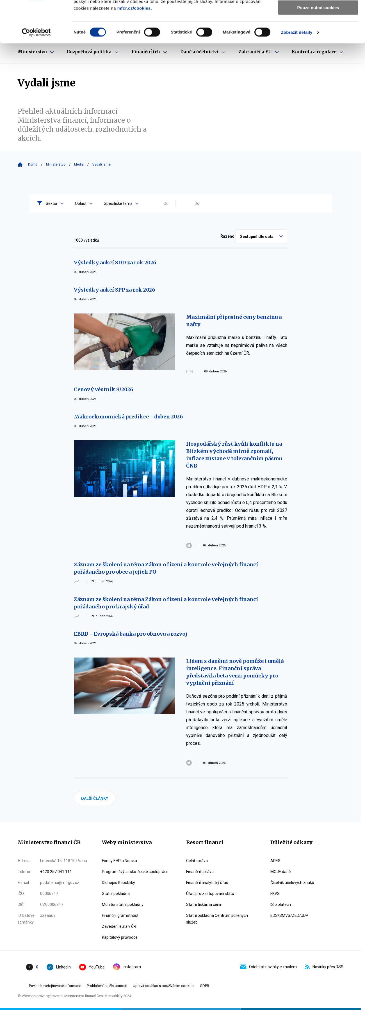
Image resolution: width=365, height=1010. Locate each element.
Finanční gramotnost (120, 915)
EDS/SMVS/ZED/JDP (289, 915)
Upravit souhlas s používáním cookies (163, 986)
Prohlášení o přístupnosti (107, 986)
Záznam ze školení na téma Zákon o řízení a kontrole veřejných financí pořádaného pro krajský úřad (166, 603)
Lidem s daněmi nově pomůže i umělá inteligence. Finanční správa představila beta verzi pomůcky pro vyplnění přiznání (235, 672)
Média (79, 164)
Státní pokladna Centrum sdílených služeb (217, 918)
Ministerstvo (55, 164)
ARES (275, 860)
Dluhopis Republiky (118, 882)
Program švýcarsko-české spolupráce (135, 871)
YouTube (92, 967)
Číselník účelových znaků (292, 882)
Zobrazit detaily (296, 71)
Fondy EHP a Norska (119, 860)
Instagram (127, 966)
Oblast (84, 203)
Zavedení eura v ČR (119, 926)
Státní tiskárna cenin (204, 904)
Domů (32, 164)
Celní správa (197, 860)
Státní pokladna (116, 893)
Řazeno (227, 236)
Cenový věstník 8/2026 (103, 389)
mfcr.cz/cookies (134, 47)
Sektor (55, 203)
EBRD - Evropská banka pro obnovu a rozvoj (130, 634)
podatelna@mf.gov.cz (59, 882)
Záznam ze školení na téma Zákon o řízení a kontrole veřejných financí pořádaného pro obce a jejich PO (166, 568)
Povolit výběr (318, 30)
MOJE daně (280, 871)
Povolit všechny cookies (318, 14)
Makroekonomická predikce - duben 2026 (128, 416)
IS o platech (280, 904)
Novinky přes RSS (324, 967)
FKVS (275, 893)
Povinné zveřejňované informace (55, 986)
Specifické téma (121, 203)
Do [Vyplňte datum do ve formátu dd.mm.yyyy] (197, 203)
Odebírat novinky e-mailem (268, 967)
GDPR (204, 986)
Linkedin (59, 967)
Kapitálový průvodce (120, 937)
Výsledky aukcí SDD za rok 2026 (115, 262)
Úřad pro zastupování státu (210, 893)
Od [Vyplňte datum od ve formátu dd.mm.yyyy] (165, 203)
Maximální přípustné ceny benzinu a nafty (234, 320)
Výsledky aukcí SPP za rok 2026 (114, 290)
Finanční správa (200, 871)
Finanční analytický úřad (207, 882)
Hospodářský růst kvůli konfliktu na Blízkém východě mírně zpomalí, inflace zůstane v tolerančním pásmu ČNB (234, 455)
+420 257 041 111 (56, 871)
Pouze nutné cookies (318, 46)
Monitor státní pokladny (122, 904)
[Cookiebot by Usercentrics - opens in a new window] (36, 71)
